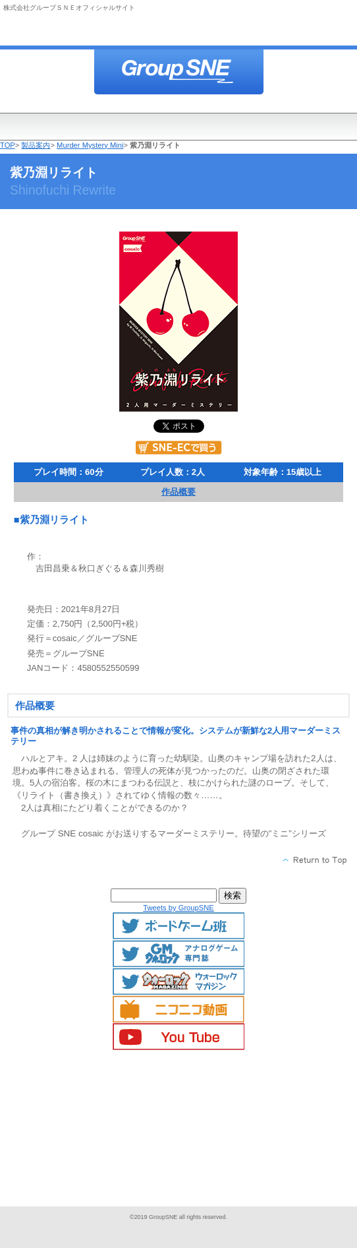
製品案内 (35, 145)
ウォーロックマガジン (178, 981)
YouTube (178, 1037)
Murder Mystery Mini (90, 145)
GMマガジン (178, 954)
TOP (7, 145)
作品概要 (178, 492)
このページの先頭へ (315, 860)
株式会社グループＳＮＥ (178, 72)
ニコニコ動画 (178, 1009)
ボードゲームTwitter (178, 926)
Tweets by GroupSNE (178, 908)
